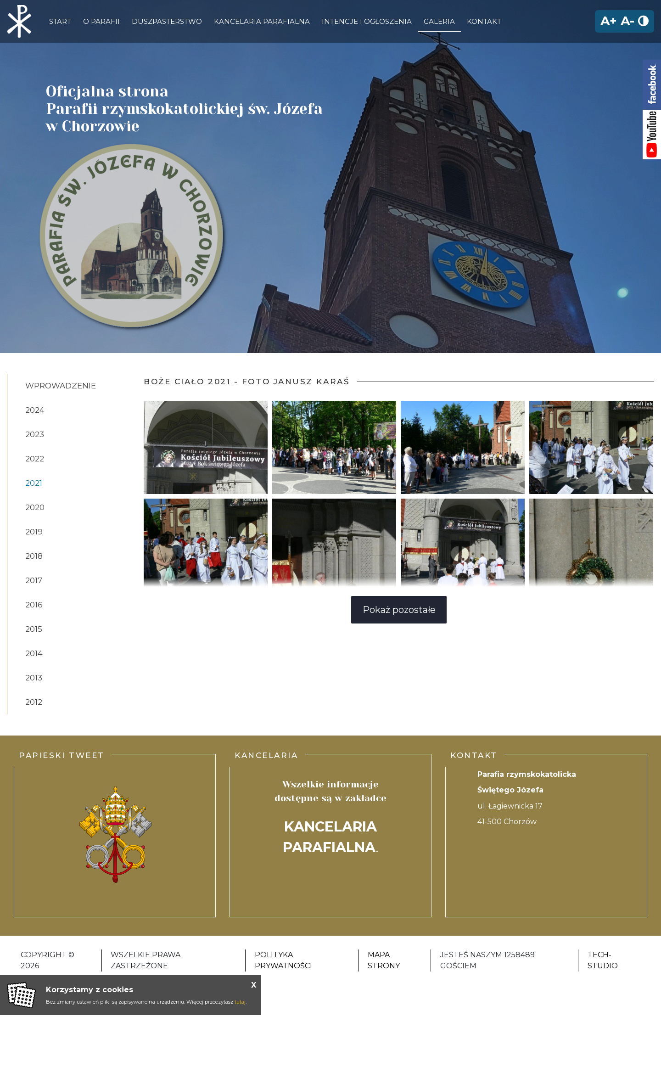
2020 (35, 507)
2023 (34, 434)
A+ (608, 20)
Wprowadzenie (60, 385)
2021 (33, 483)
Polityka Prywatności (283, 960)
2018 (34, 556)
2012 (33, 702)
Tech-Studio (603, 960)
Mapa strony (384, 960)
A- (627, 20)
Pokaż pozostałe (399, 609)
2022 (34, 458)
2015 (33, 629)
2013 (33, 677)
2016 (34, 604)
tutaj (240, 1002)
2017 (33, 580)
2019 (34, 531)
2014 (34, 653)
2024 (35, 410)
